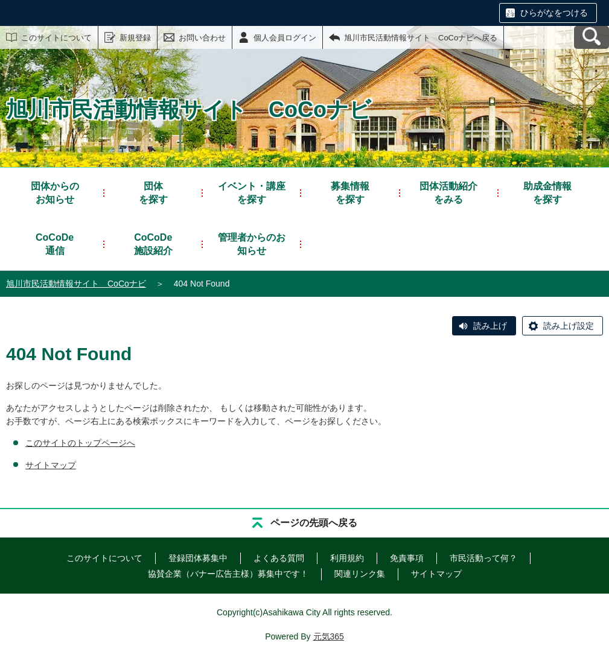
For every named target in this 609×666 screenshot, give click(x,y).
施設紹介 (153, 243)
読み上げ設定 (568, 326)
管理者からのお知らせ (251, 244)
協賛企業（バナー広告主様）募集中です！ (228, 574)
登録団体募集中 (198, 558)
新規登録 (135, 37)
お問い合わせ (202, 37)
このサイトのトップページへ (80, 443)
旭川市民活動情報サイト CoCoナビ (76, 283)
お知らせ (55, 192)
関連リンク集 (359, 574)
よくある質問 (278, 558)
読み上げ (490, 326)
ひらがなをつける (554, 12)
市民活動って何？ (483, 558)
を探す (153, 192)
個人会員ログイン (284, 37)
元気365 (328, 636)
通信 (55, 243)
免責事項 (407, 558)
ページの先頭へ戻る (313, 523)
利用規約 (347, 558)
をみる (448, 192)
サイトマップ (50, 465)
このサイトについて (56, 37)
